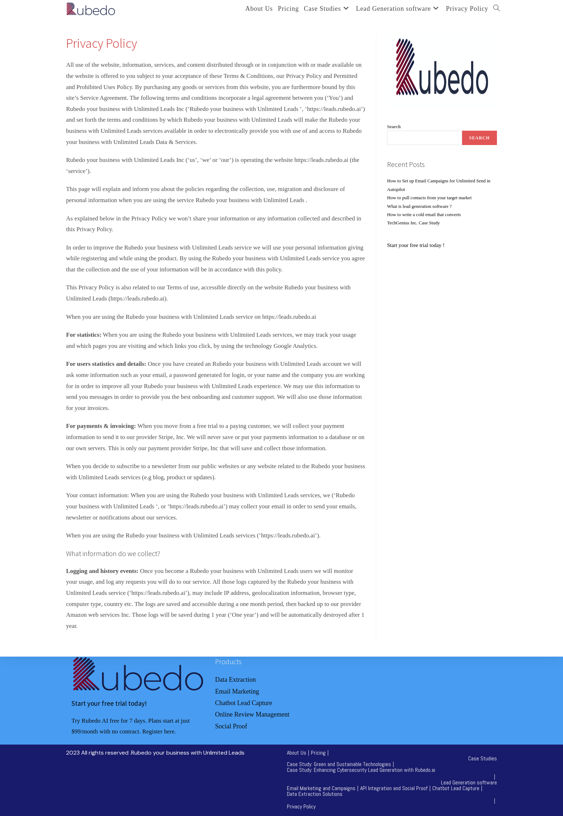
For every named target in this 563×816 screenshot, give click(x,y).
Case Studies (482, 758)
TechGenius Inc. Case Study (413, 222)
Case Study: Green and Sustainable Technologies (339, 764)
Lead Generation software (469, 782)
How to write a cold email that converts (424, 214)
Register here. (159, 731)
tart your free (404, 245)
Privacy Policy (301, 806)
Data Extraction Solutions (315, 794)
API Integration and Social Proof (394, 788)
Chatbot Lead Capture (455, 788)
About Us (296, 752)
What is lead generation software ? (419, 206)
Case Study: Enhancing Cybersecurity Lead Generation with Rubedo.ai (361, 770)
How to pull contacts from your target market (430, 197)
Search (394, 126)
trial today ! (432, 245)
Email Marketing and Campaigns (321, 788)
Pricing (318, 752)
